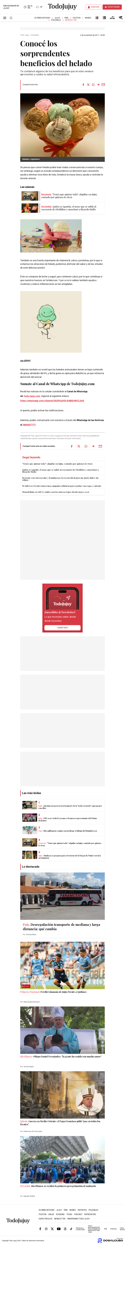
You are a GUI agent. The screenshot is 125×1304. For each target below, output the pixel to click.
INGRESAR (95, 7)
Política (77, 18)
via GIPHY (25, 361)
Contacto (113, 1229)
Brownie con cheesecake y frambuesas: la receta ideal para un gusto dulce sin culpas (60, 479)
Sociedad (35, 35)
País (66, 18)
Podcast (78, 1214)
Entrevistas (90, 1214)
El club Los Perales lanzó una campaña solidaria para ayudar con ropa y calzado (61, 486)
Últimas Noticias (42, 18)
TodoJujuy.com (31, 396)
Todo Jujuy (24, 35)
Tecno (69, 1214)
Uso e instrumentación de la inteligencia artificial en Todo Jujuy (94, 1229)
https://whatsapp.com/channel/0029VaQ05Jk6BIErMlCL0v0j (52, 401)
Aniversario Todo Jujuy (78, 1218)
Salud (51, 1214)
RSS (105, 1229)
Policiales (56, 20)
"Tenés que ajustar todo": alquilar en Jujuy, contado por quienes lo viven (57, 463)
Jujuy (57, 18)
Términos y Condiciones (80, 1229)
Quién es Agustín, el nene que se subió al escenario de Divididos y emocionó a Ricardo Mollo (60, 470)
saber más (62, 628)
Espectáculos (45, 1218)
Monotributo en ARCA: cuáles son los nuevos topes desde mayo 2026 (55, 492)
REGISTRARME (114, 7)
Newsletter (70, 20)
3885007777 (29, 425)
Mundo (88, 18)
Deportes (82, 1210)
